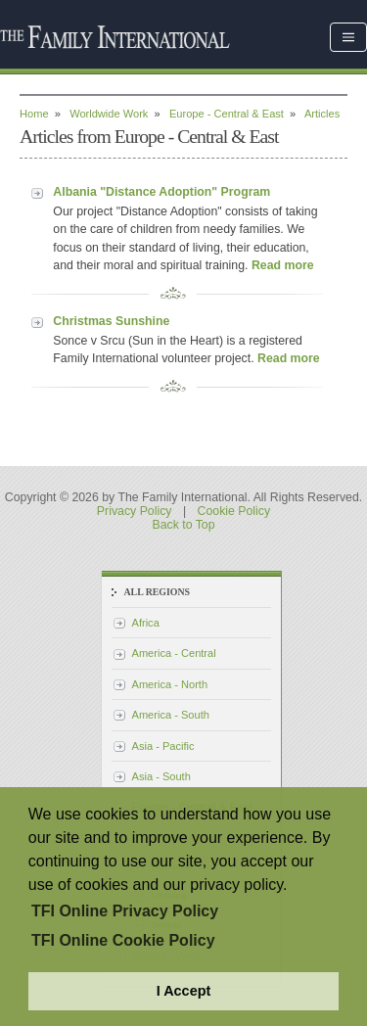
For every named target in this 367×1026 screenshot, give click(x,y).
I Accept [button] (183, 991)
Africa (146, 623)
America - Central (174, 653)
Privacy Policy (134, 511)
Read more (283, 265)
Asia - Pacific (163, 746)
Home (34, 113)
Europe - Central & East (226, 113)
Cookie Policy (234, 511)
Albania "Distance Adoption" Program (161, 192)
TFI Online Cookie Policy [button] (123, 940)
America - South (170, 715)
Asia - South (161, 776)
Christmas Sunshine (111, 321)
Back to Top (183, 525)
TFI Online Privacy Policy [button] (124, 911)
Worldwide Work (108, 113)
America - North (170, 684)
